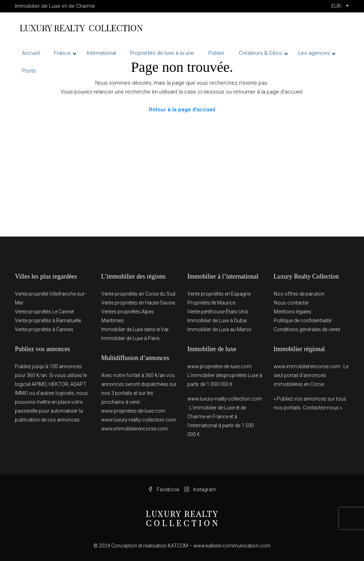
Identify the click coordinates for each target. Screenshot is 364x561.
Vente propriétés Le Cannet (44, 311)
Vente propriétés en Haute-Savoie (138, 303)
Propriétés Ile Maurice (211, 303)
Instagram (200, 489)
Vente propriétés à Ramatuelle (48, 320)
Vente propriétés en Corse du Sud (138, 294)
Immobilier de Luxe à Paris (130, 338)
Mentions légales (292, 311)
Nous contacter (291, 303)
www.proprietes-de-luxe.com (133, 411)
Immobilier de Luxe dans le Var (135, 329)
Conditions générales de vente (307, 329)
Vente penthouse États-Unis (217, 311)
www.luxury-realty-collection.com (138, 420)
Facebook (164, 489)
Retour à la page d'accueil (182, 109)
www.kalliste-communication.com (232, 546)
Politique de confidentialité (302, 320)
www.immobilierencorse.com (134, 429)
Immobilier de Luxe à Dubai (217, 320)
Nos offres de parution (299, 294)
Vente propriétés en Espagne (219, 294)
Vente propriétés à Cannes (44, 329)
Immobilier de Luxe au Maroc (219, 329)
